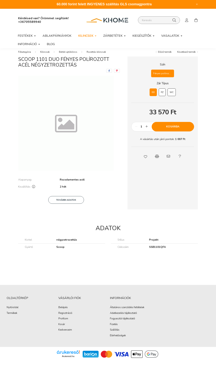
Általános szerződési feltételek (127, 311)
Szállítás (114, 333)
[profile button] (187, 20)
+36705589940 (29, 22)
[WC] (172, 96)
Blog (51, 44)
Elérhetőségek (118, 339)
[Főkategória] (24, 55)
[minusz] (136, 130)
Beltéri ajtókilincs (68, 55)
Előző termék (165, 55)
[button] (145, 160)
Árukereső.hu (68, 360)
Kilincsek (45, 55)
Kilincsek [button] (86, 36)
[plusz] (147, 130)
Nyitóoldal (13, 311)
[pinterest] (117, 74)
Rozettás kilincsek (96, 55)
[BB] (153, 96)
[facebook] (109, 74)
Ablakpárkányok (57, 36)
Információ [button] (28, 44)
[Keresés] (159, 20)
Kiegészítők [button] (142, 36)
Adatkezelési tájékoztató (123, 317)
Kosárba (172, 130)
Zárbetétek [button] (113, 36)
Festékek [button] (25, 36)
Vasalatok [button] (170, 36)
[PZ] (162, 96)
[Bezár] (197, 4)
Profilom (63, 322)
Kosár (61, 328)
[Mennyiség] (141, 130)
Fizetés (114, 328)
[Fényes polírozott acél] (162, 77)
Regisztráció (65, 317)
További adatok (66, 203)
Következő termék (186, 55)
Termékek (12, 317)
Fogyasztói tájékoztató (122, 322)
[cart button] (196, 20)
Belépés (63, 311)
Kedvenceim (65, 333)
